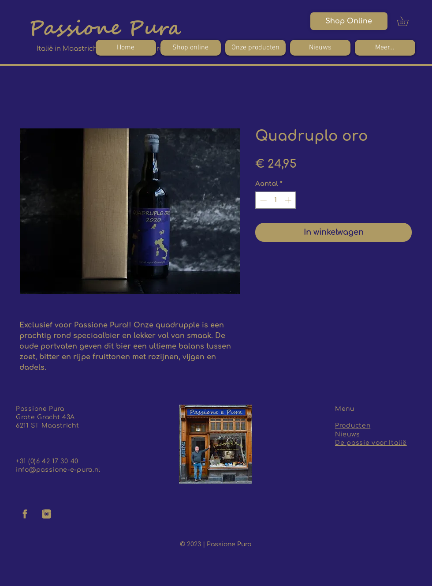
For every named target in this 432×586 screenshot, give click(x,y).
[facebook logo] (25, 514)
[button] (407, 21)
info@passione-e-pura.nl (58, 469)
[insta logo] (46, 514)
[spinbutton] (275, 200)
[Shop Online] (348, 21)
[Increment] (289, 200)
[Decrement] (262, 200)
